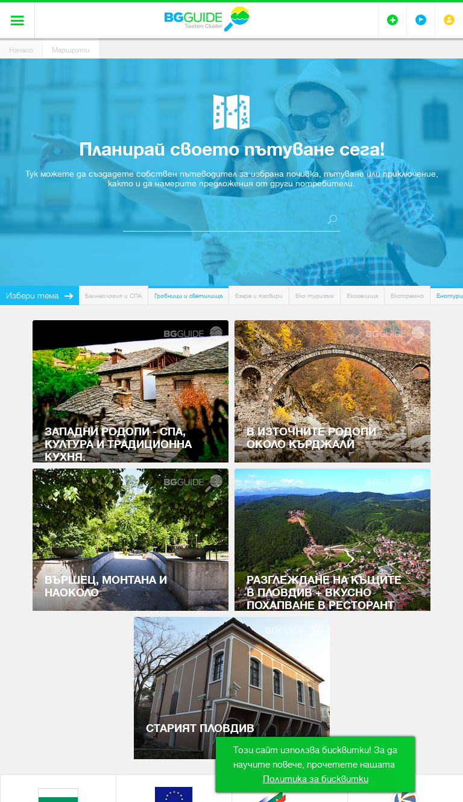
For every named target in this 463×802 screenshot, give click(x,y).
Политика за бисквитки (315, 779)
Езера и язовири (259, 295)
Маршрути (71, 50)
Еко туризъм (314, 295)
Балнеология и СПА (113, 295)
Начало (21, 50)
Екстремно (407, 295)
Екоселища (362, 295)
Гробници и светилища (188, 295)
